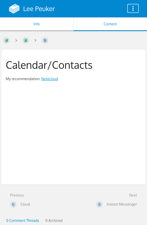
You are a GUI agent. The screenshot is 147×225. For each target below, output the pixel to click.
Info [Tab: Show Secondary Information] (36, 24)
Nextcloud (49, 79)
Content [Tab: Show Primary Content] (110, 24)
